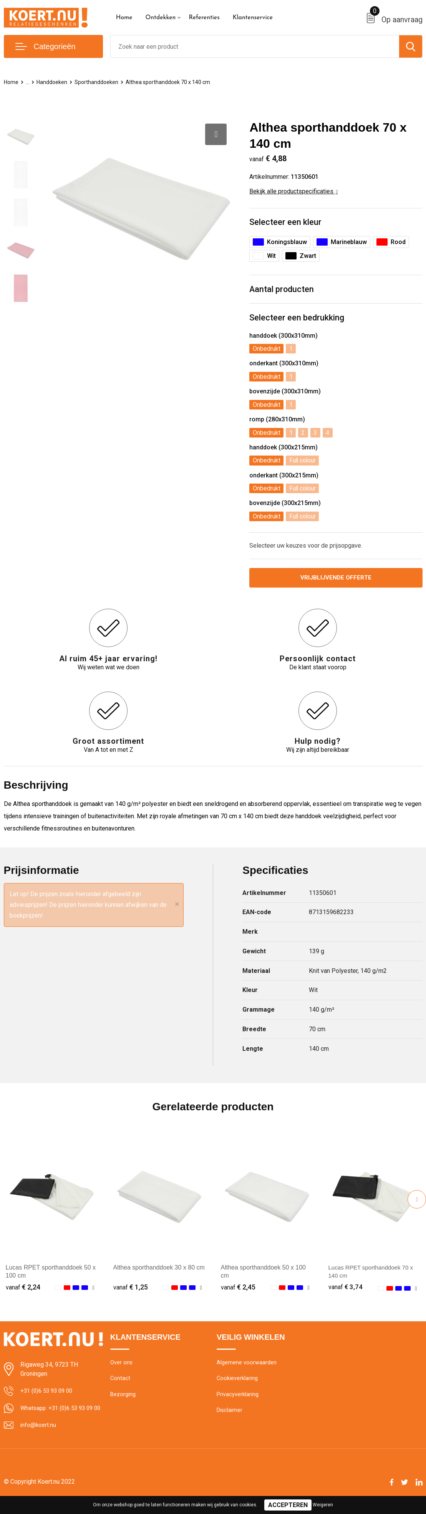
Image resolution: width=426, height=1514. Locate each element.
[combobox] (255, 46)
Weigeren (323, 1504)
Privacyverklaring (238, 1396)
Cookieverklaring (237, 1380)
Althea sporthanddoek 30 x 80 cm (159, 1268)
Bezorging (123, 1396)
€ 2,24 (23, 1288)
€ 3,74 (345, 1288)
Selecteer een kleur (285, 222)
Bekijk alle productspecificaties (293, 191)
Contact (120, 1380)
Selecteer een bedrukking (296, 318)
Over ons (121, 1363)
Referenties (204, 18)
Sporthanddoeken (98, 82)
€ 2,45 (238, 1288)
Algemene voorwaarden (247, 1363)
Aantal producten (282, 289)
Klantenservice (253, 18)
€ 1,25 (130, 1288)
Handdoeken (53, 82)
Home (124, 18)
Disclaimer (230, 1413)
